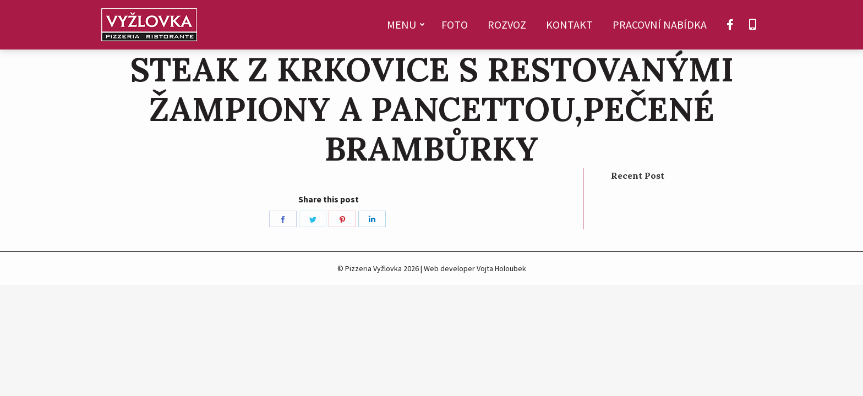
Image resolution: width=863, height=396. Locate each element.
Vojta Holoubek (501, 268)
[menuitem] (404, 25)
